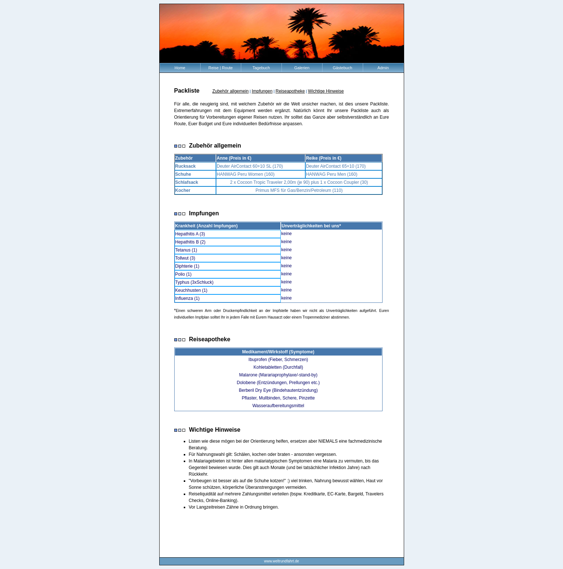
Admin (383, 68)
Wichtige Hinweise (326, 91)
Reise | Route (220, 68)
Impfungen (262, 91)
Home (180, 68)
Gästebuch (342, 68)
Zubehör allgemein (230, 91)
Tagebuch (261, 68)
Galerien (302, 68)
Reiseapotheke (290, 91)
